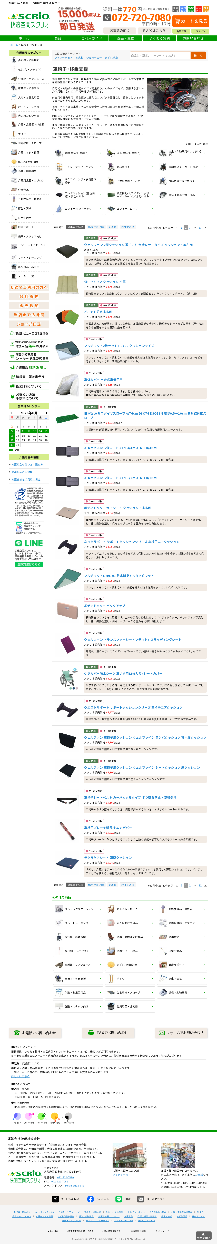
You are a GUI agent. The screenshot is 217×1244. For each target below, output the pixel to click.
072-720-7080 (65, 1188)
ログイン (200, 31)
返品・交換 (125, 38)
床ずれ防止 (111, 57)
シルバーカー (94, 57)
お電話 (199, 1185)
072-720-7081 (59, 1192)
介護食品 (128, 1227)
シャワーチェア (63, 57)
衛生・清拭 (166, 1227)
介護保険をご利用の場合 (26, 479)
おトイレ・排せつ (136, 1223)
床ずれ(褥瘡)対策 (66, 1227)
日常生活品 (182, 1227)
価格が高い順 (96, 227)
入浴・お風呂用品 (114, 1223)
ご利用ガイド (91, 38)
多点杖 (80, 57)
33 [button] (200, 227)
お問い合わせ (193, 38)
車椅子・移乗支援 (92, 1223)
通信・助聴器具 (86, 1227)
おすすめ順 (127, 227)
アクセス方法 (120, 1186)
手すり (200, 1223)
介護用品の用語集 (22, 471)
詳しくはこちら (20, 1076)
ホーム (24, 38)
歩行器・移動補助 (22, 1223)
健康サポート (198, 1227)
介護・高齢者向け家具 (181, 1223)
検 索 (198, 55)
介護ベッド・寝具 (44, 1227)
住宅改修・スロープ (21, 1227)
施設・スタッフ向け (71, 1231)
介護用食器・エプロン (109, 1227)
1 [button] (181, 227)
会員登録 (181, 31)
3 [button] (190, 227)
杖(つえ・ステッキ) (44, 1223)
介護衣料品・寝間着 (147, 1227)
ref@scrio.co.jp (74, 1196)
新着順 (113, 227)
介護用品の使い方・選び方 (27, 464)
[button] (177, 227)
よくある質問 (159, 38)
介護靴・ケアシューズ (69, 1223)
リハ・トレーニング (123, 1231)
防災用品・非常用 (146, 1231)
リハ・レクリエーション (97, 1231)
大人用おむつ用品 (157, 1223)
